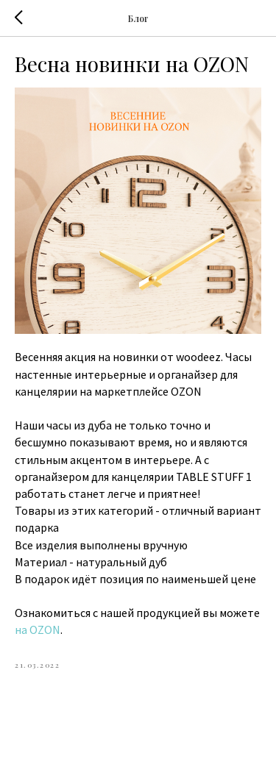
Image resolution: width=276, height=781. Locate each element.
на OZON (37, 629)
